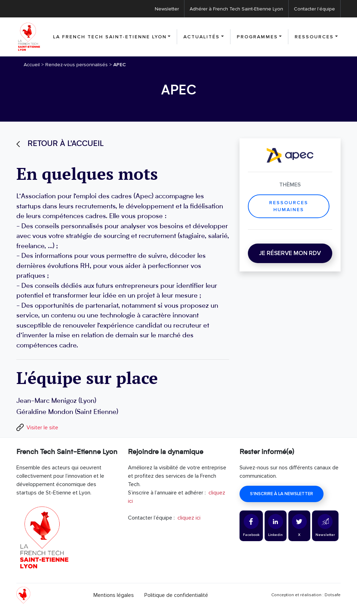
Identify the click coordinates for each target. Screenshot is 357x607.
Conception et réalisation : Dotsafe (306, 595)
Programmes (257, 37)
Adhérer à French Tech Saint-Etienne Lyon (236, 9)
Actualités (201, 37)
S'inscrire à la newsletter (281, 494)
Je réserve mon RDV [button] (290, 253)
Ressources (314, 37)
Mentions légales (113, 595)
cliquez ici (188, 517)
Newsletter (167, 9)
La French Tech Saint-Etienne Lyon (110, 37)
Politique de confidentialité (176, 595)
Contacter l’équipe (314, 9)
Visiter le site (42, 427)
